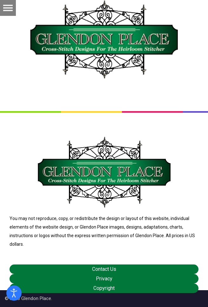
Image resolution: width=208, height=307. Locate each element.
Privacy (104, 279)
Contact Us (104, 269)
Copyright (104, 288)
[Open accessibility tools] (14, 293)
